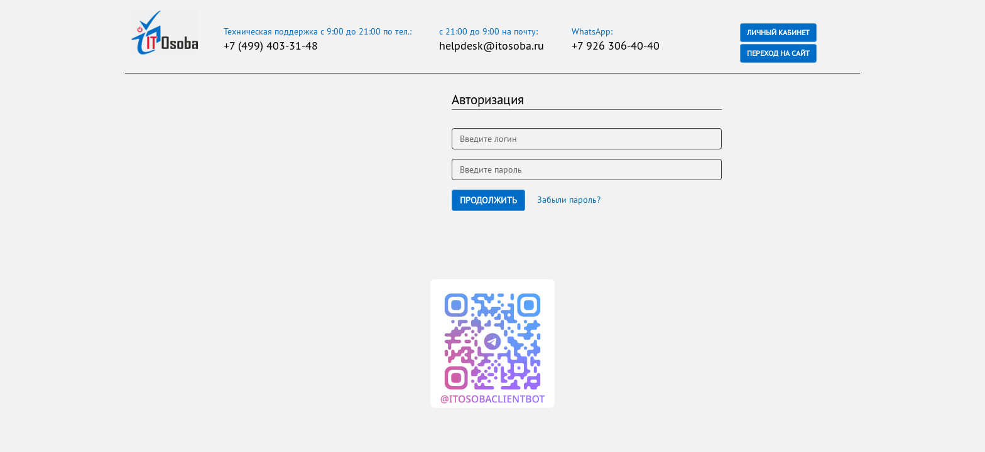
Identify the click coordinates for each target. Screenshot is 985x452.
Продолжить (488, 200)
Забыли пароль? (569, 199)
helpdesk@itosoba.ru (491, 45)
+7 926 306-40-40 (616, 45)
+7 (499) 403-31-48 (271, 45)
